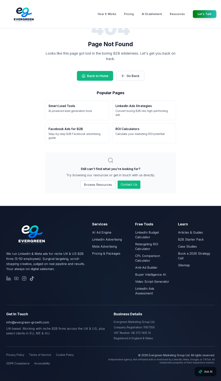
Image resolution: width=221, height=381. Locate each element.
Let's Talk (205, 14)
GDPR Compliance (18, 363)
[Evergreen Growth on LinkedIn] (8, 278)
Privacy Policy (15, 354)
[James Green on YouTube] (16, 278)
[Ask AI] (205, 371)
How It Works (107, 14)
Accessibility (42, 363)
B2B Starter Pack (191, 239)
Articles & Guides (190, 232)
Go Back (130, 76)
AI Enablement (152, 14)
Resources (177, 14)
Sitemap (184, 265)
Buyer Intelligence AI (150, 274)
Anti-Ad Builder (146, 267)
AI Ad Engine (101, 232)
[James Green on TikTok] (32, 278)
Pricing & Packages (106, 253)
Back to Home (95, 76)
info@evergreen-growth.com (27, 322)
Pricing (129, 14)
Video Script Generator (152, 282)
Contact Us (129, 184)
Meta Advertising (104, 246)
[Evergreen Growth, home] (31, 234)
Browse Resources (98, 185)
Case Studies (187, 246)
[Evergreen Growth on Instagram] (24, 278)
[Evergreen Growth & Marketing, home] (26, 14)
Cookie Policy (65, 354)
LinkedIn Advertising (107, 239)
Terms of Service (40, 354)
